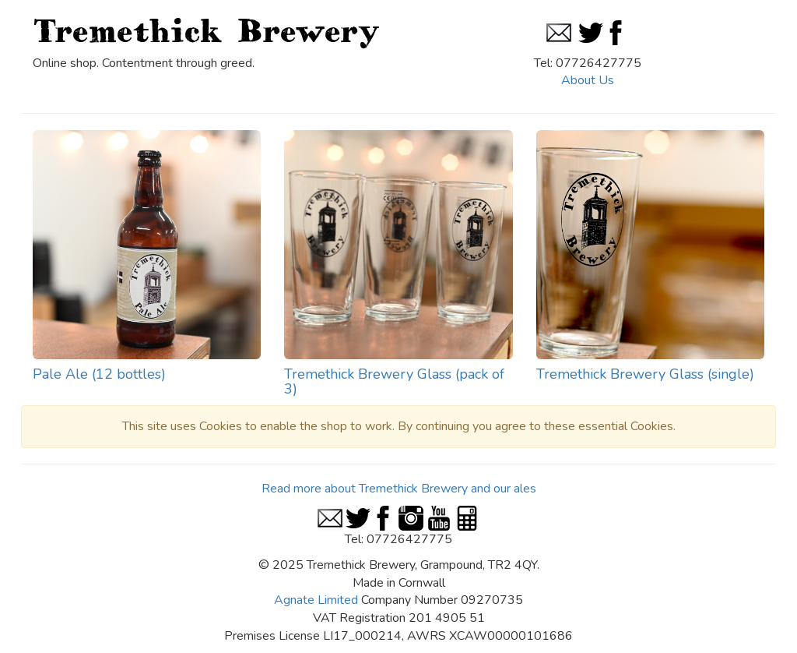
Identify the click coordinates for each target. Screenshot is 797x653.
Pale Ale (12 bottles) (99, 374)
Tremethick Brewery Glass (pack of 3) (394, 382)
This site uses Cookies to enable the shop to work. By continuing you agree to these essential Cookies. (399, 426)
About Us (587, 80)
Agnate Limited (316, 600)
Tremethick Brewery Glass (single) (645, 374)
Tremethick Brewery (206, 30)
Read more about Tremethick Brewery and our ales (399, 488)
